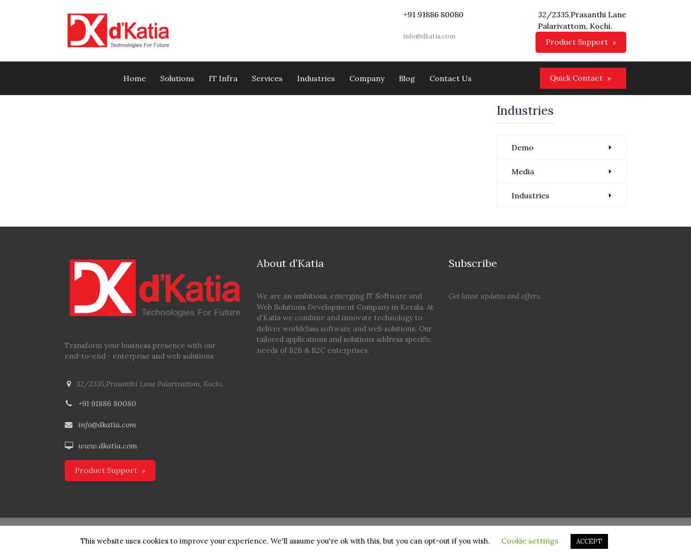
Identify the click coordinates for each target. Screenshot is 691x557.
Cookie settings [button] (530, 540)
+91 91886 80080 (107, 403)
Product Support (577, 42)
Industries (530, 195)
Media (523, 171)
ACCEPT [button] (589, 541)
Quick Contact (576, 78)
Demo (523, 147)
